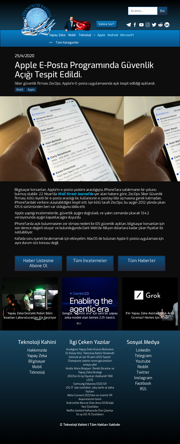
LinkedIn (143, 350)
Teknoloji (85, 35)
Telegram (143, 355)
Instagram (143, 377)
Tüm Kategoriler (67, 43)
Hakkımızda (37, 350)
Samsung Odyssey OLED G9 (90, 384)
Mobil (72, 35)
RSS (143, 389)
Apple (101, 35)
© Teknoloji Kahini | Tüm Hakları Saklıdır (90, 425)
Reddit (143, 366)
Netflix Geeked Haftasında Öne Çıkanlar (90, 410)
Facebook (143, 383)
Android (112, 35)
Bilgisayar (37, 361)
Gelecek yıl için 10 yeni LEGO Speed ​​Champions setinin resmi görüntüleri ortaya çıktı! (90, 360)
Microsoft (127, 35)
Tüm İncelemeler (90, 261)
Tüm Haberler (142, 261)
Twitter (143, 372)
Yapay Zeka (57, 35)
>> (51, 43)
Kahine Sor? (106, 24)
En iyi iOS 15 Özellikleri (90, 414)
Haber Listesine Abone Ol (38, 263)
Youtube (143, 361)
